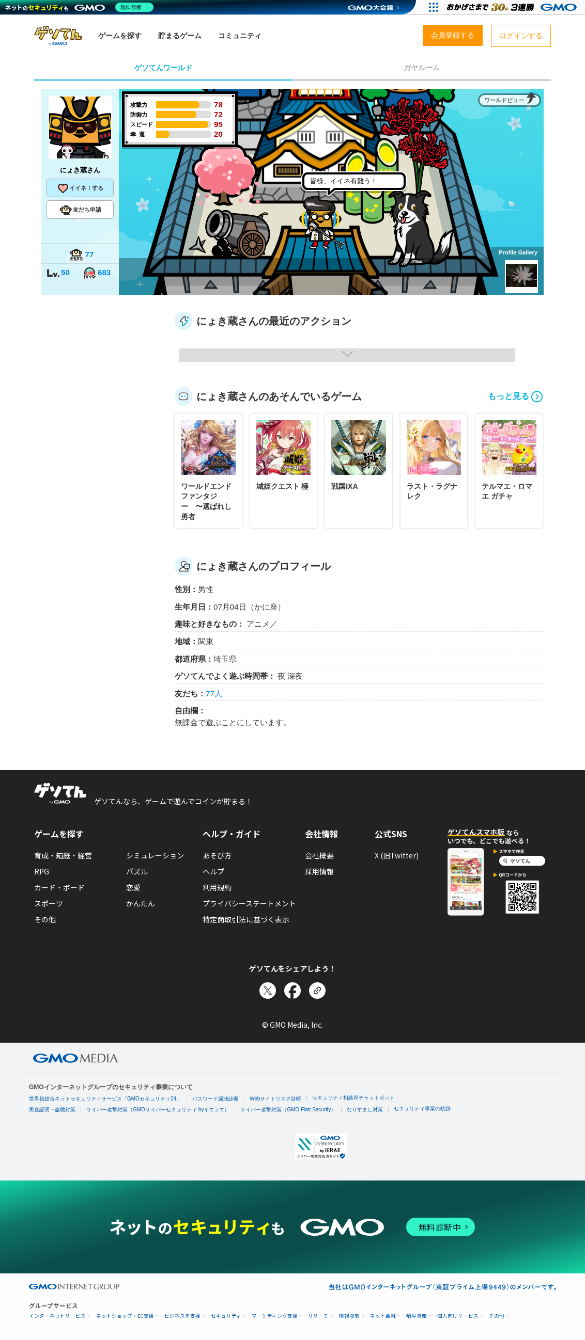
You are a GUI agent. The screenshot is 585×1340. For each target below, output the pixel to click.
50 (58, 273)
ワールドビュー (504, 100)
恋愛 (133, 887)
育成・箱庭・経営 (63, 855)
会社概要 (319, 855)
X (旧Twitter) (397, 855)
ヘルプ (213, 871)
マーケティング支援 (275, 1316)
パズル (137, 871)
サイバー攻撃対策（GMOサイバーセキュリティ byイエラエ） (157, 1109)
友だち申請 (80, 210)
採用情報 (319, 871)
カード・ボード (59, 887)
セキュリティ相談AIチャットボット (353, 1097)
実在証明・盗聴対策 (52, 1109)
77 (81, 255)
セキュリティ (226, 1316)
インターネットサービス (57, 1316)
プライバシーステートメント (249, 903)
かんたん (140, 903)
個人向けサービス (458, 1316)
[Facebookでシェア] (292, 990)
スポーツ (48, 903)
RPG (41, 871)
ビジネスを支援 (182, 1316)
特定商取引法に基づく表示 (246, 919)
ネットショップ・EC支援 (125, 1316)
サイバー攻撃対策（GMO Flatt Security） (288, 1109)
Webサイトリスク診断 (275, 1099)
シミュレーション (155, 855)
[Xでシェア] (267, 990)
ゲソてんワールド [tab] (163, 67)
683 (97, 273)
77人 (214, 693)
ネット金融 (383, 1316)
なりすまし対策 (365, 1109)
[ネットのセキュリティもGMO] (79, 7)
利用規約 (217, 887)
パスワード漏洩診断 (215, 1099)
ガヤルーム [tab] (422, 67)
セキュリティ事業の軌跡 (422, 1108)
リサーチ (318, 1316)
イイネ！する (80, 188)
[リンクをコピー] (317, 990)
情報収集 (349, 1316)
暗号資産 (416, 1316)
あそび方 (217, 855)
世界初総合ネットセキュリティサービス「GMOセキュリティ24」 (105, 1099)
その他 (45, 919)
